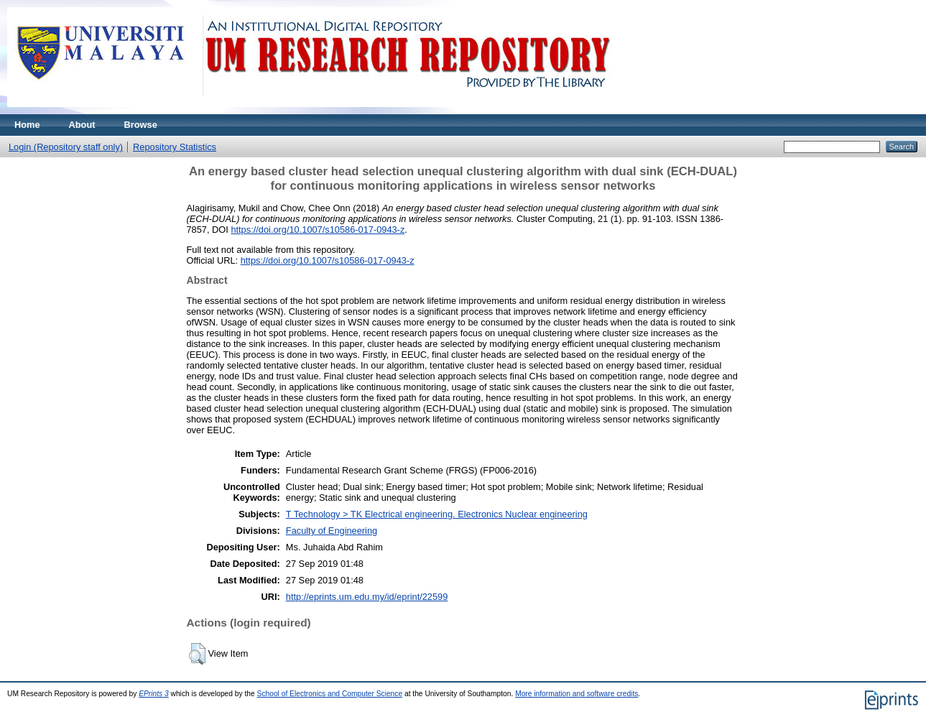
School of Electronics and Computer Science (330, 694)
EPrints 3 (154, 694)
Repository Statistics (174, 147)
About (82, 124)
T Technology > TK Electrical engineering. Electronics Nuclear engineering (437, 514)
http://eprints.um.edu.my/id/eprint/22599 (367, 596)
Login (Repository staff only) (66, 147)
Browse (140, 124)
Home (27, 124)
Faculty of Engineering (331, 530)
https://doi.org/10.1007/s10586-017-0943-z (317, 229)
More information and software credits (576, 694)
